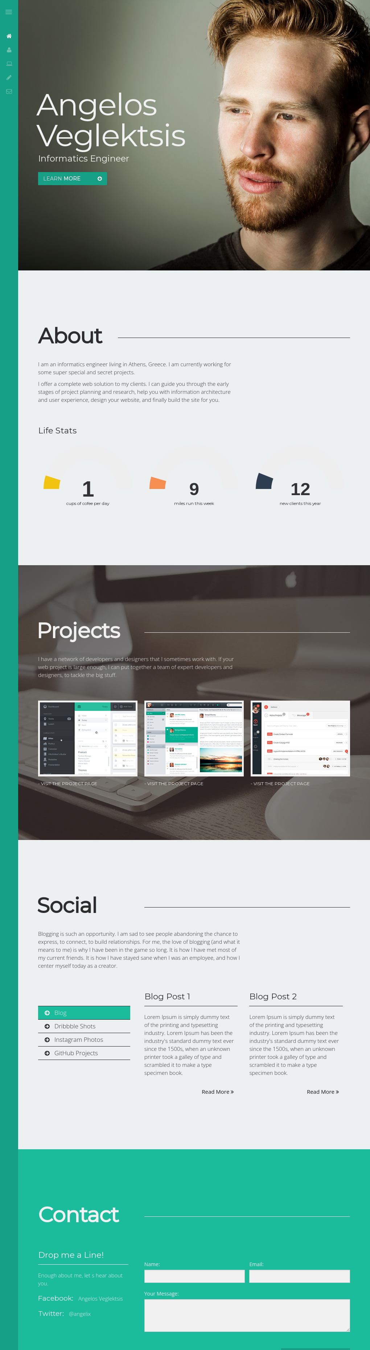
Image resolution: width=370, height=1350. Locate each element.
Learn (72, 178)
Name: (152, 1264)
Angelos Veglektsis (100, 1298)
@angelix (80, 1313)
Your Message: (161, 1293)
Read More (218, 1091)
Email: (256, 1264)
